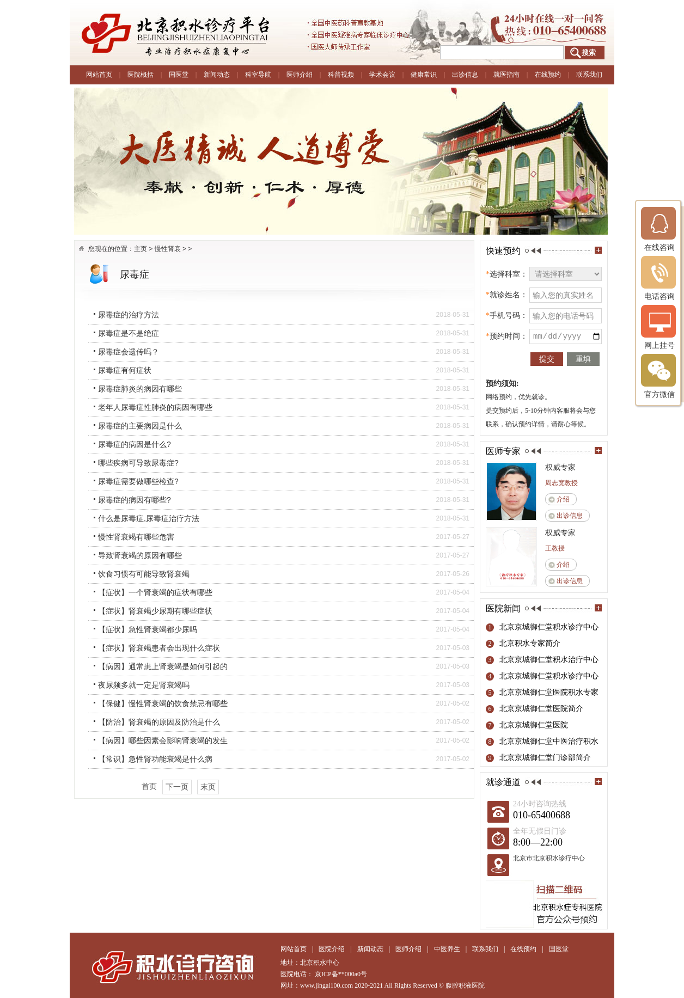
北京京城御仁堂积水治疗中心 (548, 660)
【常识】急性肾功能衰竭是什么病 (155, 759)
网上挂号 (659, 327)
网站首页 (99, 74)
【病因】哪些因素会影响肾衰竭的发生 (163, 740)
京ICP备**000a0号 (341, 974)
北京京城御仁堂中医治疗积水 (548, 741)
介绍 (563, 499)
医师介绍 (299, 74)
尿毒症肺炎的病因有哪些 (140, 388)
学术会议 (382, 74)
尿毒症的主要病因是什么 (140, 425)
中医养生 (447, 949)
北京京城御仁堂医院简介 (541, 709)
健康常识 (424, 74)
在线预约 (548, 74)
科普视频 (341, 74)
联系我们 (589, 74)
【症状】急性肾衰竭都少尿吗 (147, 629)
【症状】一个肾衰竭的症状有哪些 (155, 592)
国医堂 (178, 74)
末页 (208, 786)
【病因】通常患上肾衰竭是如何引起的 (163, 666)
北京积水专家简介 (529, 643)
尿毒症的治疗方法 (128, 314)
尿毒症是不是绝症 (128, 333)
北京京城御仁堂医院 (533, 725)
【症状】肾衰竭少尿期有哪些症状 (155, 611)
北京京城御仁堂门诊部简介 (545, 758)
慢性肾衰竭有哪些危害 (136, 536)
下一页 (177, 786)
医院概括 (140, 74)
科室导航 (258, 74)
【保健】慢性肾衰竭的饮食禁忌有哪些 (163, 703)
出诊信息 (465, 74)
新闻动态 (217, 74)
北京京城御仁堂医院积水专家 (548, 692)
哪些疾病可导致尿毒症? (138, 462)
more (598, 250)
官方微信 (659, 376)
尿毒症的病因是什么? (134, 444)
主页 (140, 249)
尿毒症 (134, 274)
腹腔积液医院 (465, 985)
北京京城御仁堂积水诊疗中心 (548, 627)
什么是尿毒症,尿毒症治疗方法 (148, 518)
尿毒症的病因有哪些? (134, 499)
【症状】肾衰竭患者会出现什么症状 (159, 648)
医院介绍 (332, 949)
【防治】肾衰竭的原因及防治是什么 (159, 722)
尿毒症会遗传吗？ (128, 351)
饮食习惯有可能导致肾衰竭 (144, 574)
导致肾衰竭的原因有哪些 (140, 555)
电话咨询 (659, 278)
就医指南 (506, 74)
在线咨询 (659, 229)
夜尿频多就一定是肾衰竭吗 (144, 685)
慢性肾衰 (168, 249)
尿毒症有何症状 (124, 370)
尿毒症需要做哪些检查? (138, 481)
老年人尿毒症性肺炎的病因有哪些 (155, 407)
